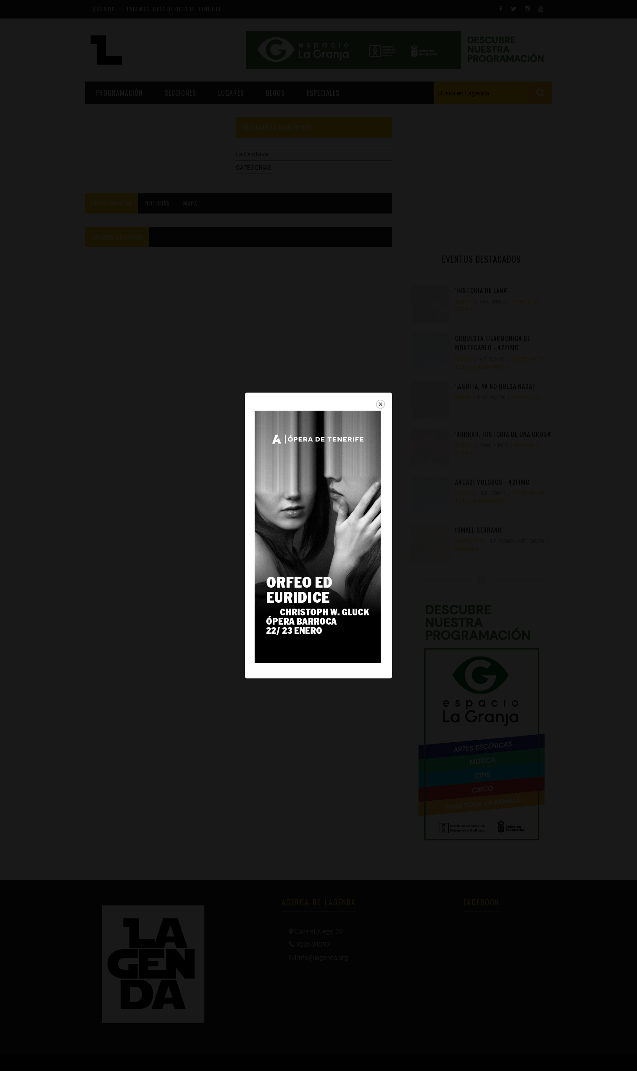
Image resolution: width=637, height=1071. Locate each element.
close (380, 372)
